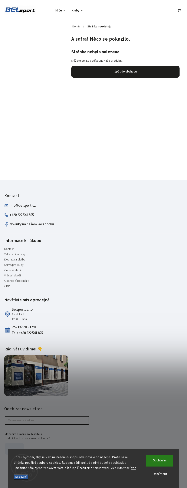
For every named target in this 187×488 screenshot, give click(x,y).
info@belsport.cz (20, 205)
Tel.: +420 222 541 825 (27, 333)
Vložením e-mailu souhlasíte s (45, 436)
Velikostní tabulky (14, 254)
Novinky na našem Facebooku (29, 224)
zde (134, 468)
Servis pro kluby (13, 265)
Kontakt (9, 249)
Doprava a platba (14, 260)
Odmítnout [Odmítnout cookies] (160, 474)
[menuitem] (61, 10)
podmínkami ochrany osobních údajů (27, 438)
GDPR (7, 286)
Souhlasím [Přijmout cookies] (160, 460)
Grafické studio (13, 270)
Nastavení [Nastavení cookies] (21, 477)
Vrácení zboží (12, 275)
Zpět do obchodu (125, 72)
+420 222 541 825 (19, 215)
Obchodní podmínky (16, 281)
